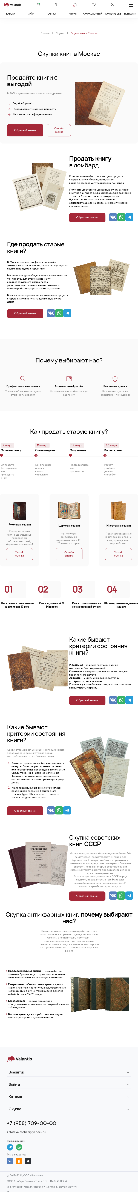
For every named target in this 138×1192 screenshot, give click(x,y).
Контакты (130, 13)
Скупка (51, 13)
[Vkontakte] (10, 1161)
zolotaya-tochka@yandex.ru (26, 1132)
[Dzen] (28, 1161)
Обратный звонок (25, 130)
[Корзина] (75, 4)
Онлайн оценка (59, 130)
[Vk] (113, 217)
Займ (31, 13)
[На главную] (19, 1059)
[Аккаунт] (112, 4)
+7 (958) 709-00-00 (31, 1123)
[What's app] (19, 1147)
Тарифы (71, 13)
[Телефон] (57, 4)
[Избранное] (94, 4)
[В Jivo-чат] (38, 4)
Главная (45, 33)
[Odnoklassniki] (19, 1161)
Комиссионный (92, 13)
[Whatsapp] (121, 217)
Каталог (11, 13)
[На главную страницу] (12, 5)
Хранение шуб (113, 13)
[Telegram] (129, 217)
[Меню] (131, 4)
